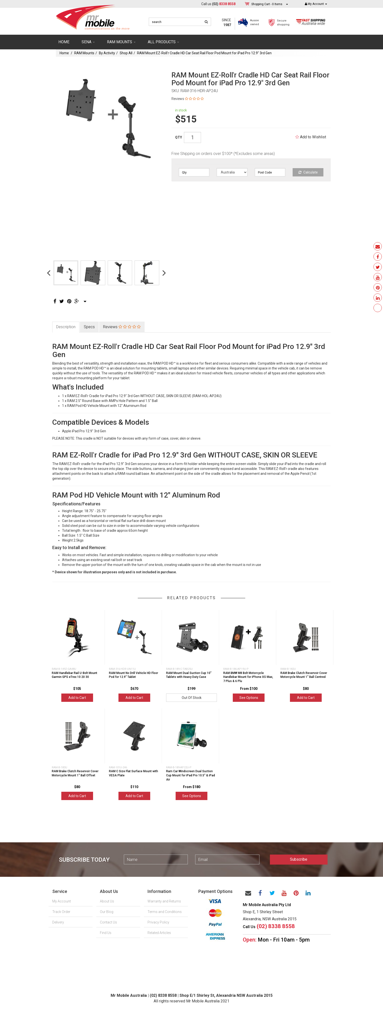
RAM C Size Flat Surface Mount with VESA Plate (133, 773)
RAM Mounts (84, 53)
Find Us (105, 933)
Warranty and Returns (164, 901)
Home (63, 42)
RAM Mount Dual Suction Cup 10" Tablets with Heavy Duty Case (189, 675)
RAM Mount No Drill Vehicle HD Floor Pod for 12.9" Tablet (133, 675)
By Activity (107, 53)
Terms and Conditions (165, 912)
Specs (89, 327)
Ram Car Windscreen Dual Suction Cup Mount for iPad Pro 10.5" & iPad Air (190, 775)
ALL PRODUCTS (163, 42)
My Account (61, 901)
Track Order (61, 912)
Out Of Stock (192, 698)
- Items (266, 4)
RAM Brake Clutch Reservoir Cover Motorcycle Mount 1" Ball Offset (75, 773)
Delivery (58, 922)
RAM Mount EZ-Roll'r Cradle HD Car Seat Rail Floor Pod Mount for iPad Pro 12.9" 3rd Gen (204, 53)
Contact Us (108, 922)
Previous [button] (48, 273)
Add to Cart (77, 698)
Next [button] (164, 273)
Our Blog (106, 912)
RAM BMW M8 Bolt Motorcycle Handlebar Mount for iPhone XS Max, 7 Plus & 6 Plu (248, 677)
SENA (88, 42)
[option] (106, 118)
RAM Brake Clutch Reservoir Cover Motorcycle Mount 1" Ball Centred (303, 675)
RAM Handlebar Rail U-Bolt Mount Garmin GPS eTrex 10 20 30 (74, 675)
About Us (107, 901)
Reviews (187, 99)
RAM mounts (121, 42)
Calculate (308, 172)
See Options (248, 698)
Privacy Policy (158, 922)
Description (65, 327)
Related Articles (159, 933)
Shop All (126, 53)
